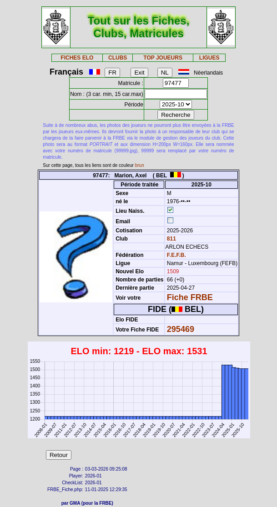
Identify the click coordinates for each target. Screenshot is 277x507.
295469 (180, 329)
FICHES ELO (76, 58)
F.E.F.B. (176, 255)
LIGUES (209, 58)
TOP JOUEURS (162, 58)
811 (171, 239)
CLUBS (117, 58)
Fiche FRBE (190, 297)
